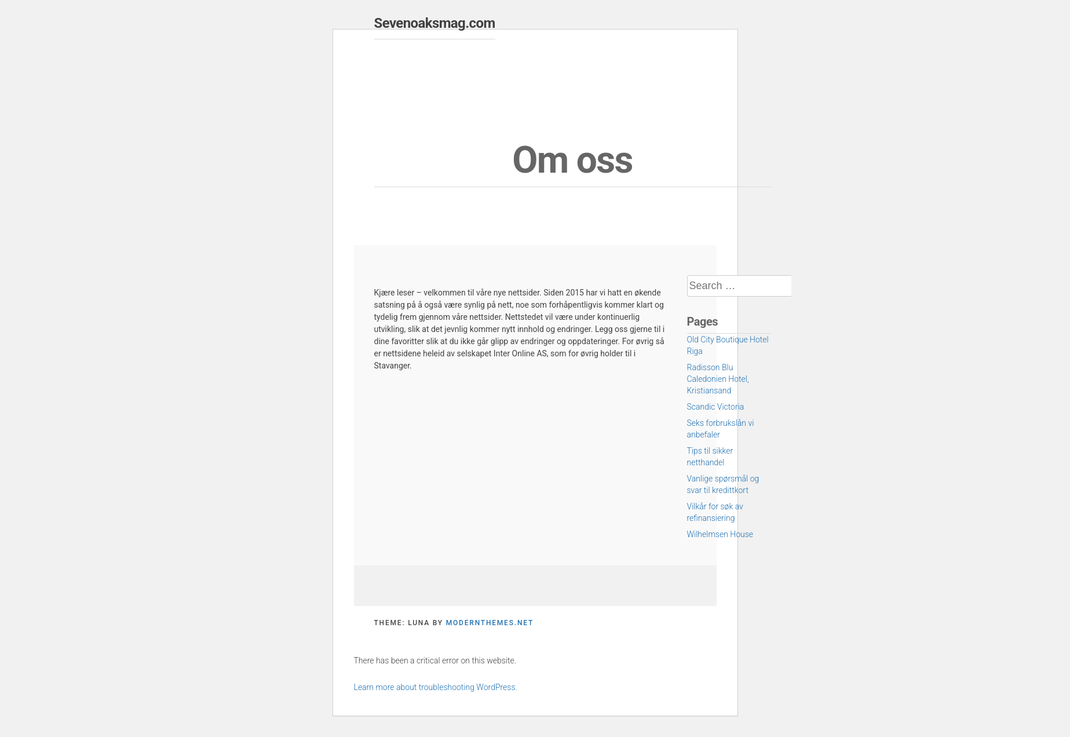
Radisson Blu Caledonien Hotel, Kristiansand (718, 379)
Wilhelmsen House (720, 534)
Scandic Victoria (715, 406)
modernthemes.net (490, 623)
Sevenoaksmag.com (434, 23)
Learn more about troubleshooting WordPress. (435, 687)
